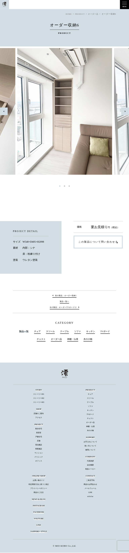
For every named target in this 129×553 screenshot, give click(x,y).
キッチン (91, 331)
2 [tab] (64, 186)
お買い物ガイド (39, 480)
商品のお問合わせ (90, 484)
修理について (90, 450)
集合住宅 (38, 429)
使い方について (90, 446)
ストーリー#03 (38, 402)
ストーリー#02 (38, 398)
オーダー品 (56, 339)
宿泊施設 (38, 445)
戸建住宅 (38, 437)
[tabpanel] (64, 111)
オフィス (38, 461)
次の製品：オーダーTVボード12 (63, 307)
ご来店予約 (90, 480)
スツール (49, 331)
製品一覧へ (64, 301)
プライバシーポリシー (38, 488)
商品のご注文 (39, 492)
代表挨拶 (90, 461)
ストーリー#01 (38, 394)
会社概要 (90, 465)
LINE (90, 492)
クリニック (38, 457)
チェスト (40, 339)
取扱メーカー (90, 469)
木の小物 (89, 339)
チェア (35, 331)
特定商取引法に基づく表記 (39, 484)
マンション (38, 453)
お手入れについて (90, 442)
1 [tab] (59, 186)
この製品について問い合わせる (98, 242)
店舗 (38, 441)
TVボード (106, 331)
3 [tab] (69, 186)
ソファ (77, 331)
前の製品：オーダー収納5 (65, 295)
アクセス (38, 418)
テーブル (64, 331)
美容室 (38, 433)
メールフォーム (90, 488)
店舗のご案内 (39, 414)
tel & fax (90, 496)
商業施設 (38, 449)
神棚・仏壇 (73, 339)
